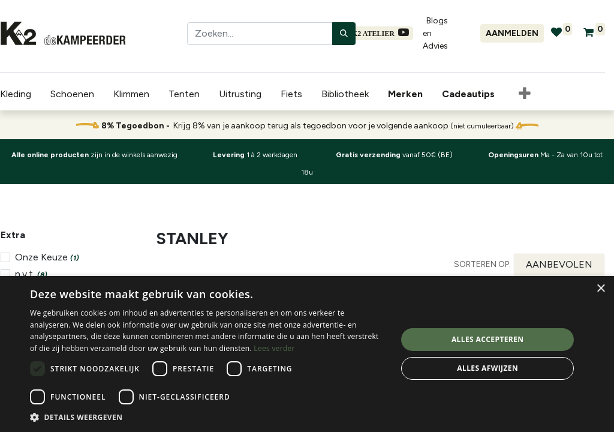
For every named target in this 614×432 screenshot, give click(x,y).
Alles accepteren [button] (488, 339)
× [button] (600, 288)
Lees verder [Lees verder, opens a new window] (274, 348)
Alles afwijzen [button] (487, 368)
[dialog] (307, 354)
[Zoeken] (344, 33)
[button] (524, 94)
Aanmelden (512, 33)
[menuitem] (408, 94)
